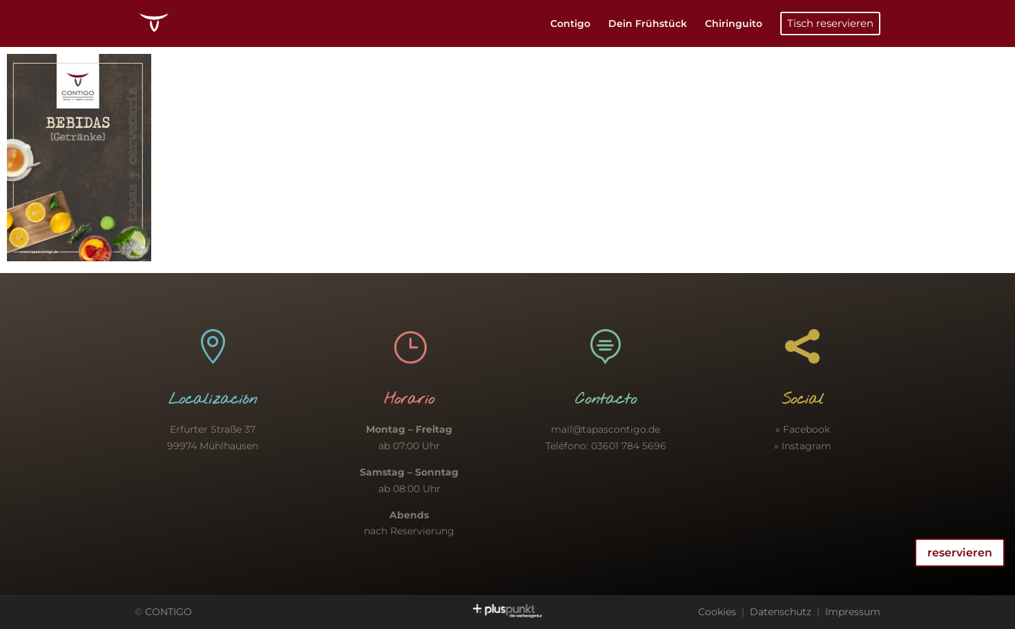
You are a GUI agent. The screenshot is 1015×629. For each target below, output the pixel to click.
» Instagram (802, 446)
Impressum (852, 611)
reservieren (959, 552)
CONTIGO (168, 611)
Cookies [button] (717, 611)
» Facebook (802, 429)
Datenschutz (780, 611)
